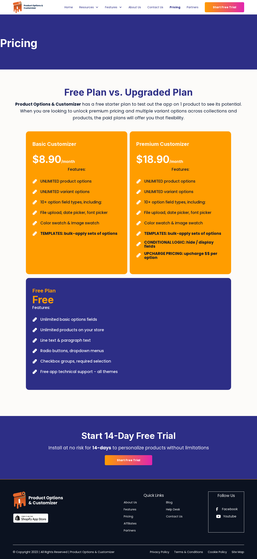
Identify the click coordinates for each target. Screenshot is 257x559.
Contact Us (155, 7)
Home (68, 7)
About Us (134, 7)
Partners (192, 7)
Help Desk (173, 509)
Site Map (238, 552)
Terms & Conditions (188, 552)
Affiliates (130, 523)
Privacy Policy (159, 552)
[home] (28, 7)
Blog (169, 502)
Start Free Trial (224, 7)
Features (130, 509)
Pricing (175, 7)
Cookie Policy (217, 552)
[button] (89, 7)
